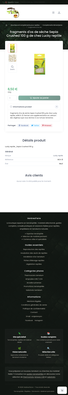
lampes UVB (39, 377)
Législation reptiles (34, 264)
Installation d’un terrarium (34, 257)
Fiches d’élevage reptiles (34, 260)
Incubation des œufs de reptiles (34, 253)
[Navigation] (53, 12)
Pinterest (46, 125)
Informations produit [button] (34, 107)
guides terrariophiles (35, 374)
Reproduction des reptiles (34, 249)
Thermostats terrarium (34, 275)
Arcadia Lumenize (34, 283)
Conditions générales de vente (34, 305)
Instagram (39, 320)
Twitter (35, 125)
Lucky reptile (58, 155)
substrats (51, 377)
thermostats (28, 377)
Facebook (23, 125)
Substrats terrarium (34, 290)
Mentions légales (34, 301)
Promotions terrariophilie (34, 286)
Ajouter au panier (39, 98)
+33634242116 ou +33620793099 (32, 2)
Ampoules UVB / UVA (34, 279)
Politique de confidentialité (34, 308)
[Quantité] (12, 97)
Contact (34, 312)
